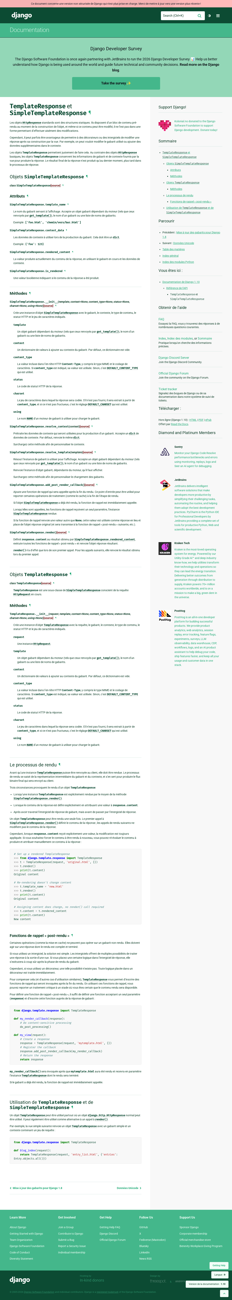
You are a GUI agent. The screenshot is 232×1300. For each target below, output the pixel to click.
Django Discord (109, 1233)
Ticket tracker (168, 389)
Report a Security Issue (72, 1246)
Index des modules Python (178, 261)
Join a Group (66, 1227)
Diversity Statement (21, 1258)
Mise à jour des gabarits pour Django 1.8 (36, 1188)
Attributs (175, 170)
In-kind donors (92, 1280)
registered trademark (107, 1292)
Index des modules (180, 338)
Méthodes (176, 176)
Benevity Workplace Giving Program (200, 1246)
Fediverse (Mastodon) (152, 1239)
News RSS (145, 1258)
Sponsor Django (189, 1227)
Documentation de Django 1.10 (181, 281)
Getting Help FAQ (110, 1227)
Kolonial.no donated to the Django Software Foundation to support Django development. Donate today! (195, 126)
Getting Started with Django (26, 1233)
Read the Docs (179, 424)
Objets (187, 163)
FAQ (161, 319)
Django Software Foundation (27, 1246)
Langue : (219, 1274)
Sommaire (205, 338)
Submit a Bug (66, 1239)
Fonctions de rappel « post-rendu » (190, 201)
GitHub (143, 1227)
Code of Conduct (20, 1252)
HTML (193, 419)
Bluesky (144, 1246)
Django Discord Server (174, 358)
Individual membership (71, 1252)
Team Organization (21, 1239)
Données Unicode (129, 1188)
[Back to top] (224, 1293)
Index (162, 338)
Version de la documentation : (207, 1284)
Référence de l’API (177, 288)
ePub (208, 419)
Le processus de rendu (179, 195)
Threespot (159, 1281)
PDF (201, 419)
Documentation (29, 30)
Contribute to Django (70, 1233)
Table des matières (173, 249)
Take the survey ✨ (116, 83)
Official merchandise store (195, 1239)
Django (22, 15)
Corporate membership (193, 1233)
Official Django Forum (174, 373)
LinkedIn (144, 1252)
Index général (170, 255)
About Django (18, 1227)
